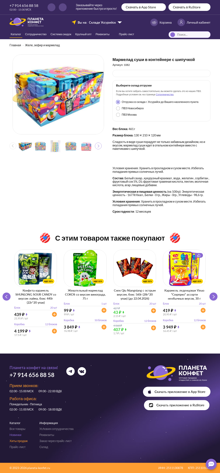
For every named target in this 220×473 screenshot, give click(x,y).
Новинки (15, 435)
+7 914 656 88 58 (24, 5)
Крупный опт (83, 34)
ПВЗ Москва (126, 115)
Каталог (16, 34)
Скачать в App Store (141, 7)
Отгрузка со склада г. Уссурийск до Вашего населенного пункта (157, 102)
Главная (15, 45)
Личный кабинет (193, 22)
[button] (98, 146)
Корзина (161, 22)
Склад (43, 447)
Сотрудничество (36, 34)
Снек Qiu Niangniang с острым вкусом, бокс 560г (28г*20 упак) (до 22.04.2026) (135, 294)
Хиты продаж (19, 441)
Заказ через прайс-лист (55, 441)
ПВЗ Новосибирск (130, 108)
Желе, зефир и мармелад (42, 45)
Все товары (17, 429)
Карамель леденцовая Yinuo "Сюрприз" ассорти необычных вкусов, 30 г (184, 294)
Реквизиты (102, 34)
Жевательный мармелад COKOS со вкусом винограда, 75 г (85, 294)
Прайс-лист (18, 447)
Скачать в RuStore (186, 7)
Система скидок (61, 34)
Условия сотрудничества (56, 429)
